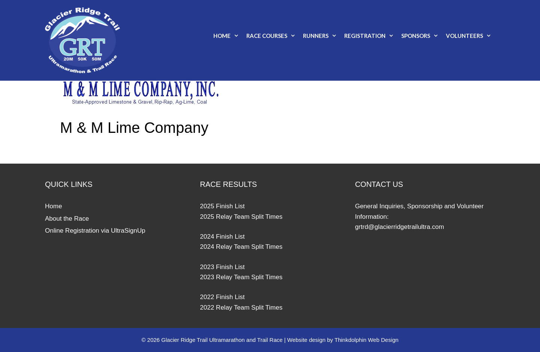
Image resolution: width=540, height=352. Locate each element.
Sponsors (421, 36)
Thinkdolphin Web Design (366, 340)
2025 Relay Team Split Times (241, 216)
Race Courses (272, 36)
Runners (321, 36)
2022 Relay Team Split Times (241, 307)
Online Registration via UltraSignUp (95, 230)
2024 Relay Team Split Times (241, 246)
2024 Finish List (222, 236)
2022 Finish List (222, 297)
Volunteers (470, 36)
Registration (371, 36)
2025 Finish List (222, 206)
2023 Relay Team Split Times (241, 277)
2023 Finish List (222, 267)
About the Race (67, 218)
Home (228, 36)
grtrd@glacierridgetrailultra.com (399, 226)
